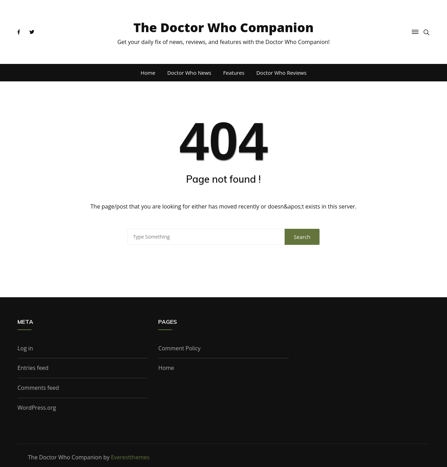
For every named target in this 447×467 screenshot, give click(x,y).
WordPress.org (36, 407)
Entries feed (33, 368)
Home (147, 72)
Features (233, 72)
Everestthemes (130, 457)
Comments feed (38, 388)
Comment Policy (179, 348)
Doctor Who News (189, 72)
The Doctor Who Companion (223, 27)
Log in (25, 348)
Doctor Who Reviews (281, 72)
